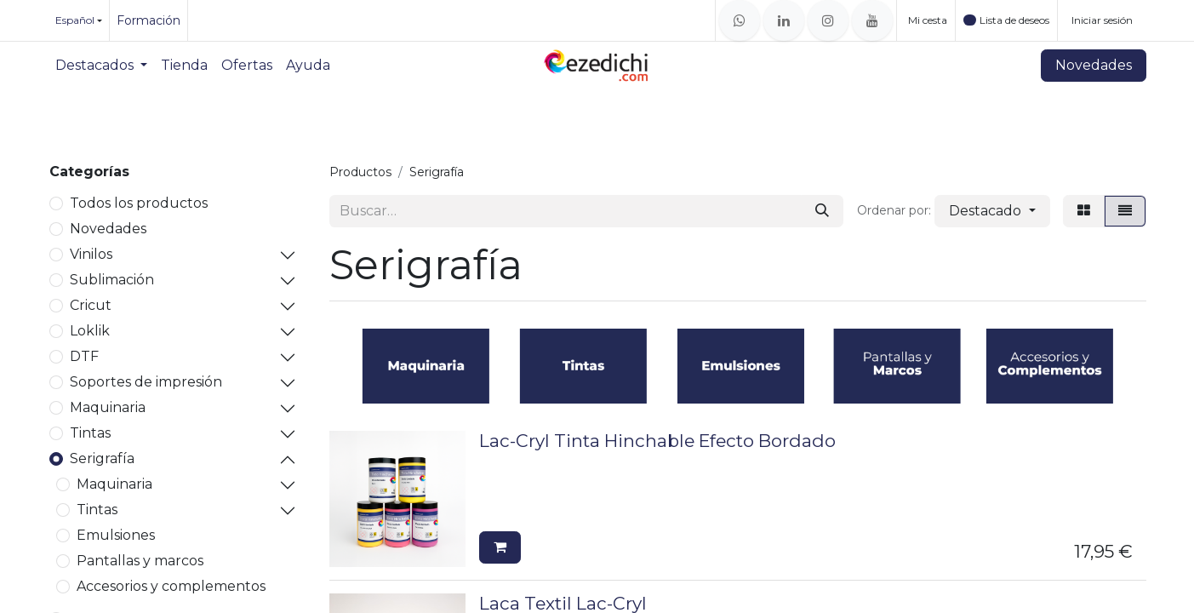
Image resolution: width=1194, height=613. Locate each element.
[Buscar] (822, 211)
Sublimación (112, 280)
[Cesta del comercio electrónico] (926, 20)
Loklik (90, 331)
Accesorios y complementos (171, 586)
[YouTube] (872, 20)
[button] (991, 211)
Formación (148, 20)
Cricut (90, 305)
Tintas (90, 433)
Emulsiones (116, 535)
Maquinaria (108, 407)
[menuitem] (101, 66)
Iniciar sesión (1102, 20)
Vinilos (91, 254)
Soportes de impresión (146, 382)
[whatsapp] (739, 20)
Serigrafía (102, 458)
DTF (84, 356)
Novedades (1093, 65)
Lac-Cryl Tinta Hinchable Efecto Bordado (657, 440)
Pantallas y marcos (140, 561)
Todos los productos (139, 203)
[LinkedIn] (783, 20)
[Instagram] (828, 20)
